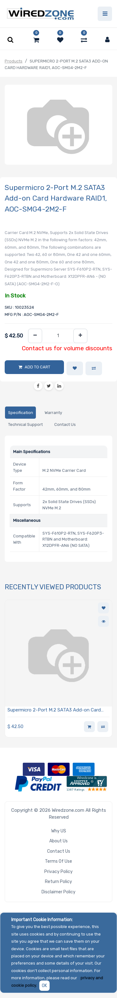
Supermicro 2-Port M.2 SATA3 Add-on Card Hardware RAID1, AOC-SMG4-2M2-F (54, 710)
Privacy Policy (58, 871)
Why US (58, 831)
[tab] (20, 413)
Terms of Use (58, 861)
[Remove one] (35, 336)
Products (13, 61)
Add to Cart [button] (37, 367)
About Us (58, 841)
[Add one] (80, 336)
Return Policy (58, 881)
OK (44, 985)
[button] (74, 368)
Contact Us (58, 851)
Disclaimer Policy (58, 892)
